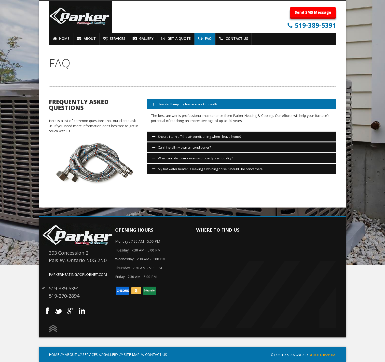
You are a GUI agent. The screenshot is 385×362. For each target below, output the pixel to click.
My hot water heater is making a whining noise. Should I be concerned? (207, 169)
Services (90, 354)
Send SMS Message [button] (313, 12)
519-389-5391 (314, 25)
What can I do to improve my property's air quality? (192, 158)
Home (54, 354)
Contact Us (156, 354)
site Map (131, 354)
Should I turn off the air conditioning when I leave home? (196, 136)
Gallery (110, 354)
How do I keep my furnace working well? (184, 104)
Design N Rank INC (322, 355)
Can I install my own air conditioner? (181, 147)
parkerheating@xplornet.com (78, 274)
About (71, 354)
